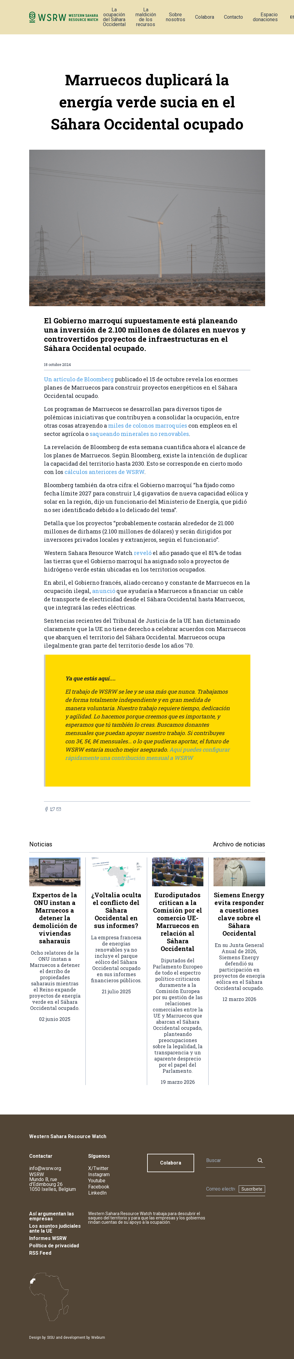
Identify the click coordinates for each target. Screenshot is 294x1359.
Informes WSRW (48, 1238)
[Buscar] (229, 1160)
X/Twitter (98, 1168)
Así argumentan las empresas (51, 1216)
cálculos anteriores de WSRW (104, 471)
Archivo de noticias (239, 844)
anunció (103, 591)
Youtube (96, 1181)
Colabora (204, 17)
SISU (51, 1337)
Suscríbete (251, 1189)
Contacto (233, 17)
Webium (98, 1337)
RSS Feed (40, 1253)
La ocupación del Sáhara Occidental (114, 17)
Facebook (98, 1187)
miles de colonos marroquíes (147, 425)
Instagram (99, 1174)
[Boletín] (220, 1189)
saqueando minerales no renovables (139, 433)
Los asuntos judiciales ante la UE (55, 1228)
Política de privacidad (54, 1246)
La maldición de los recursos (145, 17)
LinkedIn (97, 1193)
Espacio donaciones (265, 17)
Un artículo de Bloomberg (79, 379)
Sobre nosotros (175, 17)
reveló (142, 552)
